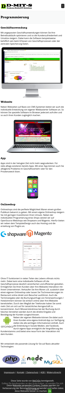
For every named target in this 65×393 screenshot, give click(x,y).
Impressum (9, 372)
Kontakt (20, 372)
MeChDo (36, 380)
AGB (43, 372)
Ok (49, 391)
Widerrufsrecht (54, 372)
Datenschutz (32, 372)
